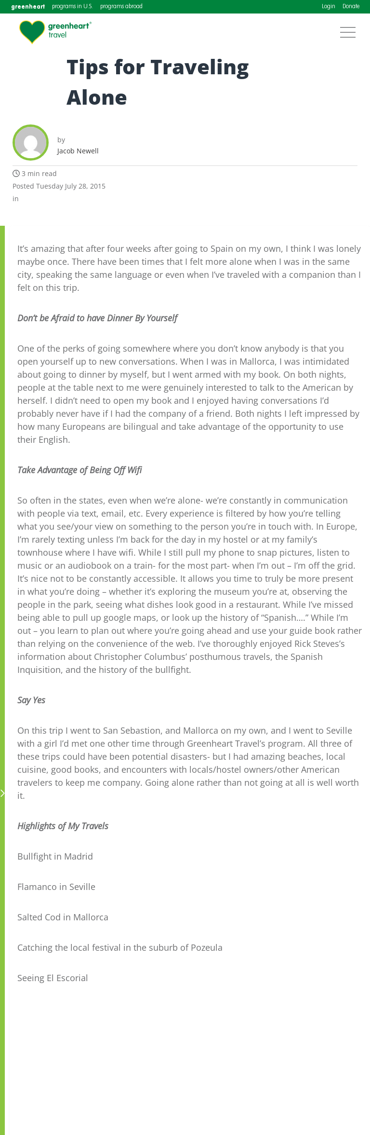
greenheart (28, 6)
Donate (351, 7)
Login (328, 7)
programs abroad (121, 7)
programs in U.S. (72, 7)
